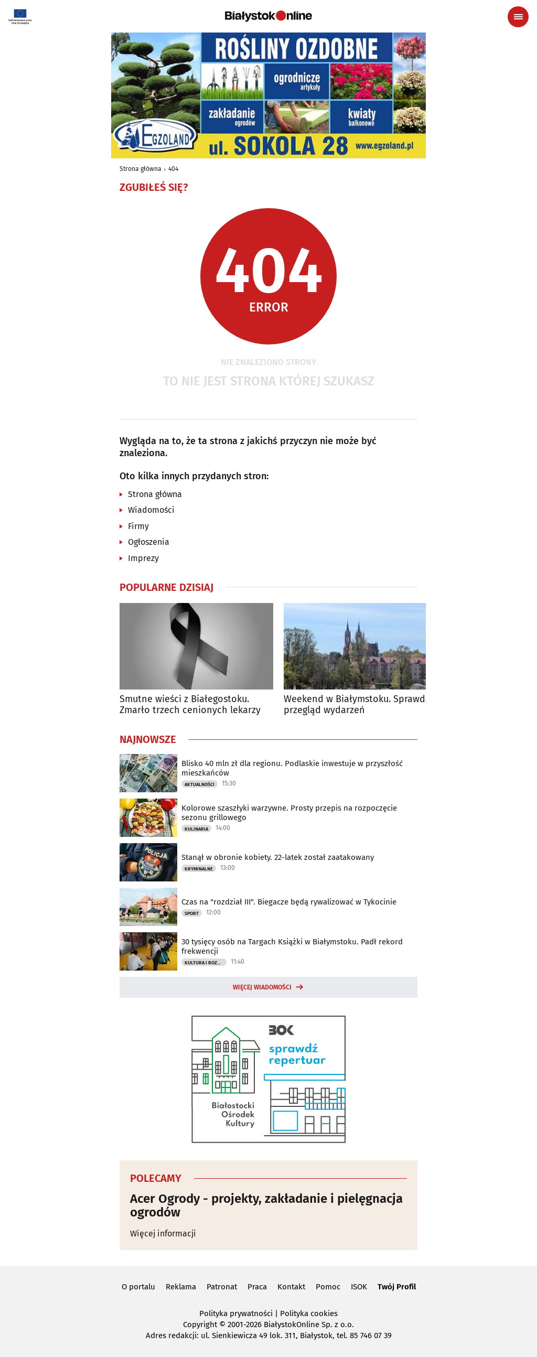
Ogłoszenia (148, 542)
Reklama (181, 1286)
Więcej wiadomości (262, 987)
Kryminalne (199, 868)
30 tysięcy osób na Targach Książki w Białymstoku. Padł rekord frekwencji (292, 946)
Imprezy (143, 558)
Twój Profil (397, 1286)
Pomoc (328, 1286)
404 (173, 169)
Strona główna (141, 169)
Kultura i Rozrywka (206, 962)
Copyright (200, 1324)
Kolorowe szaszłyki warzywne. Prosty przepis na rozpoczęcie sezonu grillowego (289, 812)
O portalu (138, 1286)
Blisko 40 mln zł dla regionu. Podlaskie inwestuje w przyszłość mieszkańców (292, 768)
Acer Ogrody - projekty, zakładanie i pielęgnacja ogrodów (266, 1206)
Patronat (222, 1286)
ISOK (359, 1286)
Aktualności (199, 784)
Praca (257, 1286)
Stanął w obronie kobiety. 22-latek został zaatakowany (277, 857)
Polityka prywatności (236, 1313)
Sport (192, 913)
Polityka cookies (309, 1313)
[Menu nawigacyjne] (518, 16)
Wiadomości (151, 510)
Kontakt (291, 1286)
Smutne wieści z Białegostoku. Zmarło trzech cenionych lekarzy (190, 705)
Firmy (138, 526)
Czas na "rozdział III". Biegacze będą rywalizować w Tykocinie (288, 902)
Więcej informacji (163, 1233)
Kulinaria (196, 829)
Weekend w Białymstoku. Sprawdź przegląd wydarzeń (356, 705)
